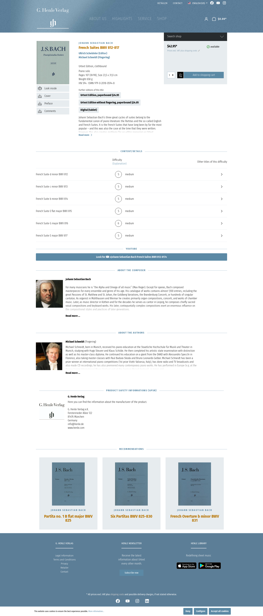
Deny (188, 611)
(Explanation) (119, 163)
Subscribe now (131, 572)
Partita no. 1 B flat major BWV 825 (68, 518)
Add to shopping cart (204, 75)
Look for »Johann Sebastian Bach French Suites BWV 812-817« (131, 256)
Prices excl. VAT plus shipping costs (183, 50)
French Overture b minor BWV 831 (194, 518)
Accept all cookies (220, 611)
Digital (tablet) (89, 109)
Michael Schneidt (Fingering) (94, 57)
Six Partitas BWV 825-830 (131, 516)
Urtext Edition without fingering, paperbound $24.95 (110, 102)
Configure (200, 611)
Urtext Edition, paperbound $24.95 (100, 95)
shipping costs (117, 594)
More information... (96, 611)
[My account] (206, 19)
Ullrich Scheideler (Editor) (93, 53)
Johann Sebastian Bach (68, 510)
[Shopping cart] (219, 19)
